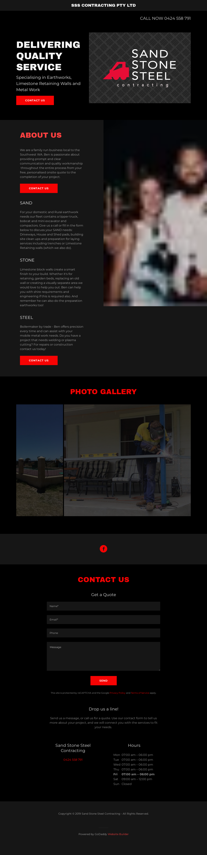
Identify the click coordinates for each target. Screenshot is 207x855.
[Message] (103, 665)
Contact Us (39, 360)
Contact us (35, 100)
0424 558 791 (177, 18)
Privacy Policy (118, 702)
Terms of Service (140, 702)
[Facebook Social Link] (103, 558)
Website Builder (118, 843)
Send (103, 690)
